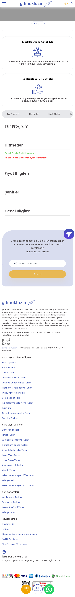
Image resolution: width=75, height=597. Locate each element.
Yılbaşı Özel (8, 480)
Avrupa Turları (9, 367)
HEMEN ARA (26, 589)
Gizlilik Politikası (10, 539)
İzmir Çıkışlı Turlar (11, 460)
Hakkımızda (8, 524)
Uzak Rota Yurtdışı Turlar (15, 450)
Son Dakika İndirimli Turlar (15, 439)
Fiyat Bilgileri (54, 114)
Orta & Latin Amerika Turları (16, 413)
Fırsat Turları (8, 434)
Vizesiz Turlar (9, 470)
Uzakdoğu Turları (11, 397)
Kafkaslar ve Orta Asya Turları (17, 402)
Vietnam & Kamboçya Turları (17, 387)
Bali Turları (7, 408)
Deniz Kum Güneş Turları (15, 445)
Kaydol (38, 274)
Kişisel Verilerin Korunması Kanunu (19, 534)
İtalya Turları (8, 372)
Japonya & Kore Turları (14, 377)
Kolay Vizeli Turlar (11, 455)
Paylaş (38, 23)
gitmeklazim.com (9, 348)
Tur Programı (13, 114)
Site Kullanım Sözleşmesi (14, 544)
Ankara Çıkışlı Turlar (12, 465)
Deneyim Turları (10, 429)
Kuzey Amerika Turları (13, 392)
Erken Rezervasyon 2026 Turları (18, 475)
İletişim (5, 529)
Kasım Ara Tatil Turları (13, 507)
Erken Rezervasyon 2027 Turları (18, 485)
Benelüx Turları (10, 418)
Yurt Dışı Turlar (9, 362)
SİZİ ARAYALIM (37, 589)
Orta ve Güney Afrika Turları (16, 382)
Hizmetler (34, 114)
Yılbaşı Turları (9, 512)
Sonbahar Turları (11, 502)
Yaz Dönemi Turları (12, 497)
